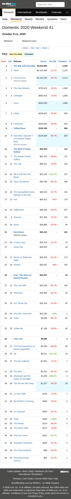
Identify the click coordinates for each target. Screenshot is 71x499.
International (24, 12)
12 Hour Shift (20, 394)
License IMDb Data (43, 478)
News (24, 471)
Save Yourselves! (21, 181)
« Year (32, 48)
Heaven (17, 265)
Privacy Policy (38, 493)
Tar (15, 353)
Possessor (18, 124)
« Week (24, 48)
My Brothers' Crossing (24, 401)
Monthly (40, 19)
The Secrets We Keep (24, 383)
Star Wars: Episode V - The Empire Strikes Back (24, 139)
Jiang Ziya (18, 247)
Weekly (29, 19)
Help (56, 478)
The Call (17, 164)
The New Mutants (22, 88)
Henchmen (19, 232)
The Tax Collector (21, 361)
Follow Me (18, 328)
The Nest (18, 371)
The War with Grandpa (24, 66)
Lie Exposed (19, 411)
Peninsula (18, 293)
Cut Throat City (20, 303)
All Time (49, 471)
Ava (15, 199)
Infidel (16, 113)
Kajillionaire (19, 210)
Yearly (63, 19)
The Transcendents (22, 450)
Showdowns (36, 474)
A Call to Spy (19, 242)
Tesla (16, 419)
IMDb (47, 483)
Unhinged (18, 95)
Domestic (9, 12)
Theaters (62, 61)
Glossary (17, 478)
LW (9, 61)
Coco (16, 103)
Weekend (39, 471)
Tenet (16, 70)
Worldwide (41, 12)
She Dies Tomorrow (22, 313)
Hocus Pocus (20, 78)
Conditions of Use (19, 493)
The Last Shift (20, 285)
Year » (38, 48)
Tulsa (16, 318)
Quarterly (52, 19)
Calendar (57, 12)
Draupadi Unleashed (23, 443)
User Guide (28, 478)
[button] (67, 4)
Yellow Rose (20, 128)
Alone (16, 224)
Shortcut (17, 217)
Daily (5, 19)
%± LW (52, 61)
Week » (45, 48)
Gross (43, 61)
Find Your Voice (21, 435)
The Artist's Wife (21, 428)
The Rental (18, 423)
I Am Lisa (18, 339)
